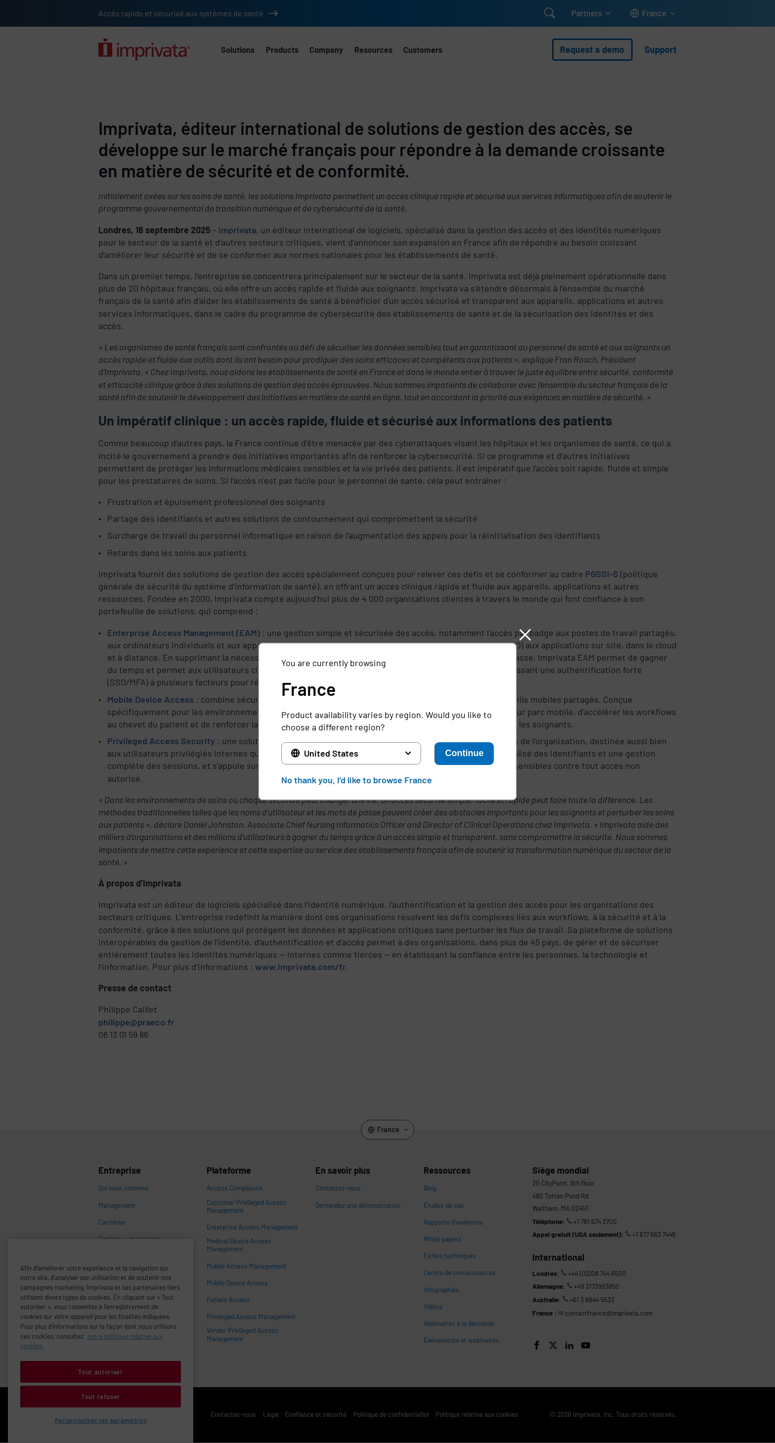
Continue (464, 753)
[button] (524, 634)
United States (331, 753)
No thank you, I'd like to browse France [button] (356, 779)
